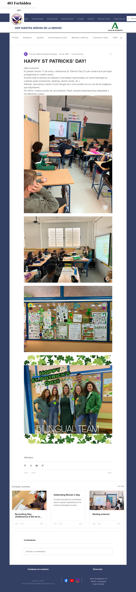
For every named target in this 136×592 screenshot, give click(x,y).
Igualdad (40, 38)
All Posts (15, 38)
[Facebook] (66, 580)
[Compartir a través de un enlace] (42, 465)
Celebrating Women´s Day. (67, 495)
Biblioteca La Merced (80, 38)
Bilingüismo (27, 38)
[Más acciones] (110, 54)
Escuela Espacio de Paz (57, 38)
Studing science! (101, 514)
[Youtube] (72, 580)
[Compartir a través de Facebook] (25, 465)
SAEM (115, 38)
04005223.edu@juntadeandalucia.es (41, 583)
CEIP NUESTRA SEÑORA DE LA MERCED (38, 28)
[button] (37, 19)
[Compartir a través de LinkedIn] (37, 465)
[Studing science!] (107, 500)
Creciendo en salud (100, 38)
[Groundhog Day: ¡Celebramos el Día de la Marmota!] (29, 500)
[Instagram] (77, 580)
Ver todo (121, 486)
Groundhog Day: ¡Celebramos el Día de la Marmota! (27, 515)
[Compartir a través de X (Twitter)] (31, 465)
